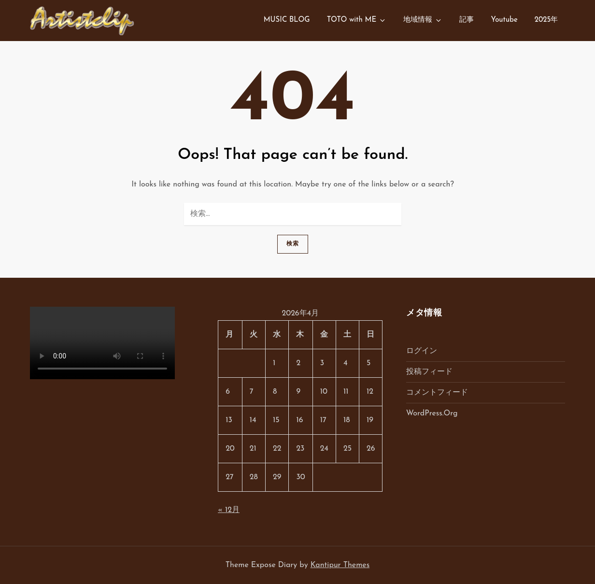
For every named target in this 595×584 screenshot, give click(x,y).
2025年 (546, 20)
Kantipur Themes (340, 565)
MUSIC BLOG (287, 20)
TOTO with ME (357, 20)
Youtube (504, 20)
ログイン (421, 351)
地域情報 (422, 20)
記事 (466, 20)
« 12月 (229, 510)
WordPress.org (432, 413)
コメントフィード (437, 393)
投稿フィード (429, 372)
